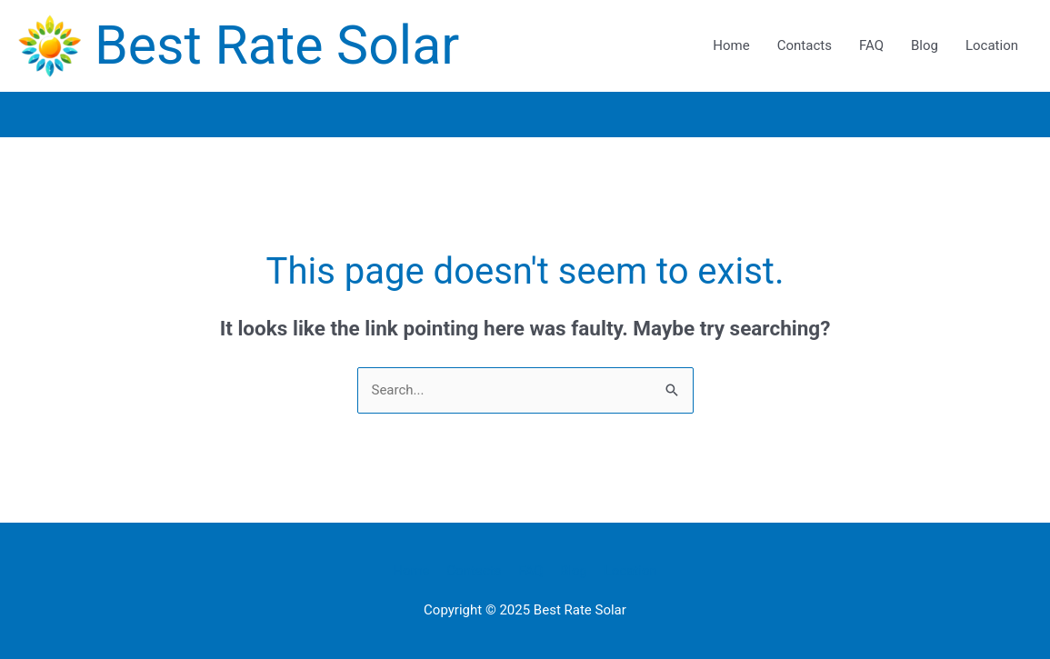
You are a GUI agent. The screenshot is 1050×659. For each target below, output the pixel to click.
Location (991, 45)
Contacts (804, 45)
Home (731, 45)
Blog (924, 45)
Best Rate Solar (277, 45)
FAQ (871, 45)
